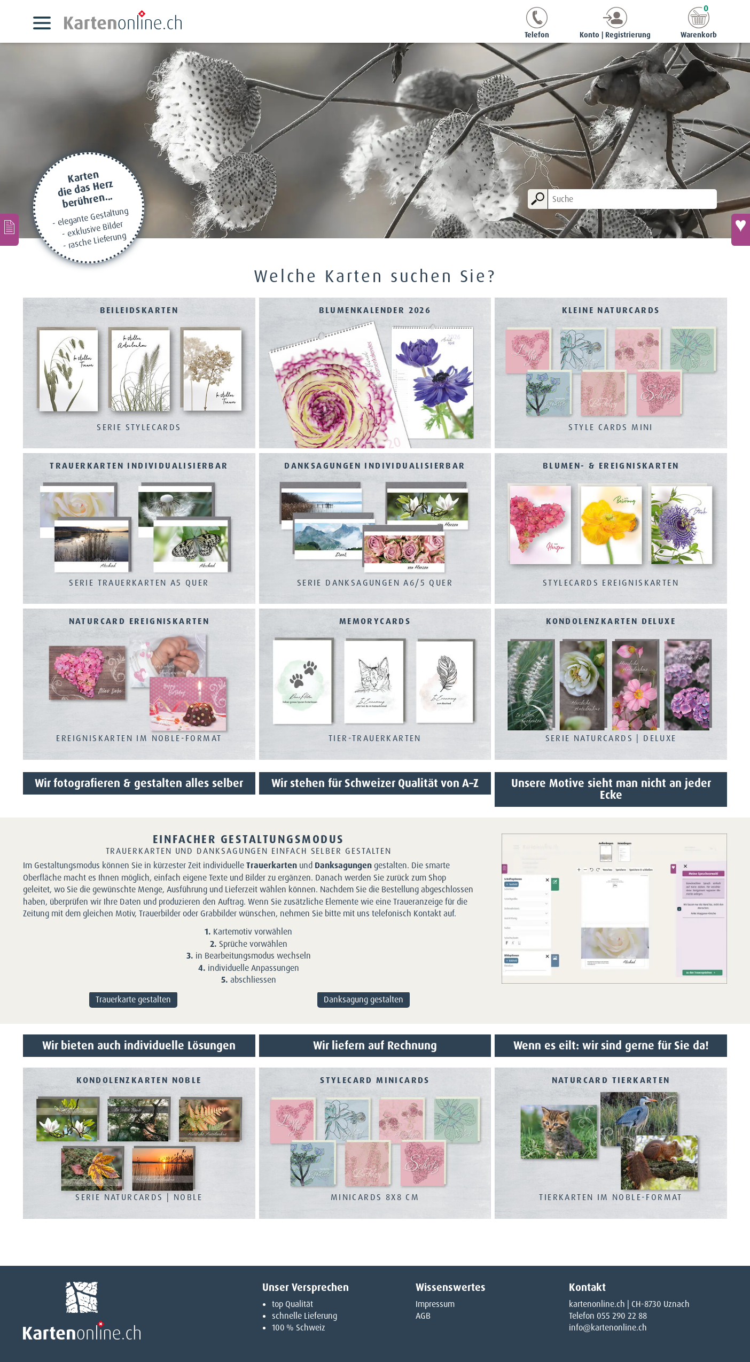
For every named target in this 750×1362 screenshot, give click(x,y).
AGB (423, 1315)
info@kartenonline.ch (608, 1327)
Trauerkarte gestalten (133, 999)
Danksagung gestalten (363, 999)
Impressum (435, 1304)
